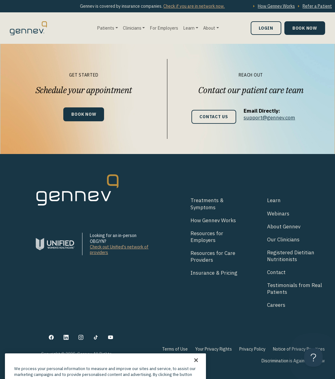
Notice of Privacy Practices (299, 349)
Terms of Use (175, 349)
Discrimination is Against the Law (293, 361)
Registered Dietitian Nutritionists (290, 256)
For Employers (164, 28)
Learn (189, 28)
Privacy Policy (252, 349)
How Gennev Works (276, 6)
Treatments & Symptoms (207, 203)
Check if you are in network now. (194, 6)
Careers (276, 305)
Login (266, 28)
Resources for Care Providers (213, 256)
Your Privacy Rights (213, 349)
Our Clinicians (283, 239)
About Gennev (283, 226)
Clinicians (132, 28)
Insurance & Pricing (214, 272)
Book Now (304, 28)
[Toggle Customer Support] (313, 357)
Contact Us (213, 116)
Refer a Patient (317, 6)
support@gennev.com (269, 117)
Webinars (278, 213)
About (209, 28)
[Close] (196, 368)
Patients (105, 28)
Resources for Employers (207, 237)
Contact (276, 272)
